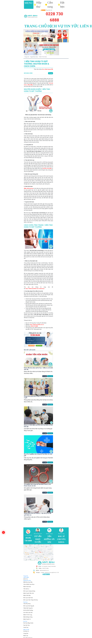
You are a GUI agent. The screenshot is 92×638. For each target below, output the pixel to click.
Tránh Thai (25, 627)
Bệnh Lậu (25, 635)
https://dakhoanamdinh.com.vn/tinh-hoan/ (35, 288)
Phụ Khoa (25, 602)
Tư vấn (44, 376)
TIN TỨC (71, 26)
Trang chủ (27, 56)
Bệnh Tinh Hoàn (27, 586)
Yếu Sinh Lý (26, 588)
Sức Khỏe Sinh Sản (28, 612)
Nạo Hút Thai (26, 625)
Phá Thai (25, 621)
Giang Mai (25, 633)
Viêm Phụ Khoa (27, 603)
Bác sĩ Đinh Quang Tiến (47, 69)
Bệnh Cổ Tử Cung (27, 614)
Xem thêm (50, 376)
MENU (29, 2)
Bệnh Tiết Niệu (27, 595)
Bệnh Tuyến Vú (27, 619)
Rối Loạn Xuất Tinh (28, 597)
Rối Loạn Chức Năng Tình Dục (30, 599)
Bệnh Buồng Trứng (27, 617)
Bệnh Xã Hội (26, 629)
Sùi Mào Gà (26, 631)
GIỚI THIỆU (26, 577)
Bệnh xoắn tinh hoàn (28, 188)
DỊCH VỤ (55, 26)
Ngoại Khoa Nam (34, 56)
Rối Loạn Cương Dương (29, 591)
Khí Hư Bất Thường (28, 610)
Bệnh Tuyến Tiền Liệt (28, 593)
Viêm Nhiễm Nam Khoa (28, 584)
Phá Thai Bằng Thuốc (28, 623)
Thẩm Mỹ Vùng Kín (28, 608)
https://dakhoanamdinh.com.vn (37, 324)
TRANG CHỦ (35, 26)
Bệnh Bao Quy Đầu (27, 582)
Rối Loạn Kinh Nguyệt (28, 605)
